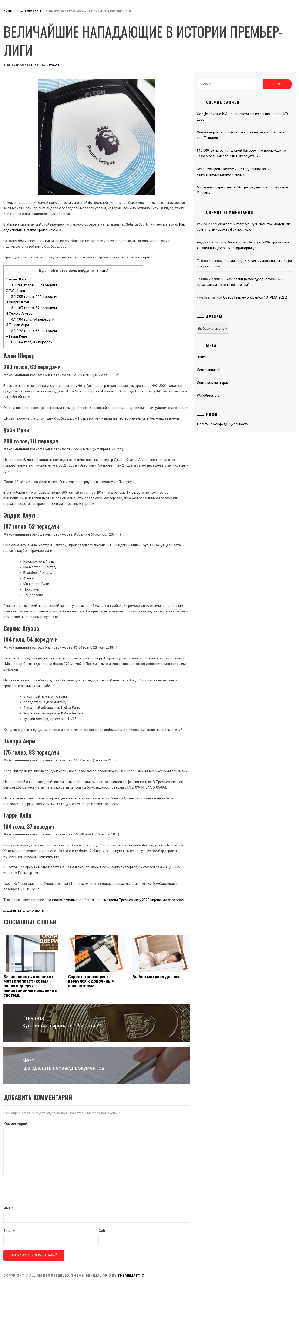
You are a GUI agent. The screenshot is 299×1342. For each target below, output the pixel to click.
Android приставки (35, 78)
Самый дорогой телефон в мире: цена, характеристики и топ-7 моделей (252, 135)
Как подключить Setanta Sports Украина (146, 236)
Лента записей (233, 398)
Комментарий (85, 1181)
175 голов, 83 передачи (104, 342)
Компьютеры (29, 139)
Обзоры (32, 50)
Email (79, 1288)
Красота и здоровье (35, 191)
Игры (22, 119)
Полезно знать (30, 180)
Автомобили (28, 88)
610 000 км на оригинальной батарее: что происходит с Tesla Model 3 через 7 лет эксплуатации (254, 156)
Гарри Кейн (86, 347)
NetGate (122, 65)
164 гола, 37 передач (101, 353)
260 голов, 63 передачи (104, 296)
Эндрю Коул (87, 313)
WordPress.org (232, 423)
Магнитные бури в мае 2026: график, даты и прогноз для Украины (256, 196)
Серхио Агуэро (89, 324)
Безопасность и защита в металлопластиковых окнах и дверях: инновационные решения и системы (95, 1049)
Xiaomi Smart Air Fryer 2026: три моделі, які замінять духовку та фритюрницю (256, 235)
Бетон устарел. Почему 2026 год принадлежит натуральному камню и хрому (256, 177)
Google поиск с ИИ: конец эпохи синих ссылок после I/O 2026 (252, 117)
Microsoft (26, 150)
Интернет (25, 129)
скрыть (154, 282)
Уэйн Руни (85, 302)
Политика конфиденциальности (247, 452)
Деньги (23, 109)
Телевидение (28, 160)
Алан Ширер (87, 290)
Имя (78, 1265)
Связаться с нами (33, 201)
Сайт (151, 1288)
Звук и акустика (32, 99)
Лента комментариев (238, 410)
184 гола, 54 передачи (102, 330)
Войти (226, 385)
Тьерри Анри (87, 336)
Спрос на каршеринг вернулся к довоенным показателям (143, 1045)
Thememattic (200, 1332)
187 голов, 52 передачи (104, 319)
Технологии (28, 170)
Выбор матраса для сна (192, 1040)
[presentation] (108, 1248)
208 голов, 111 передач (104, 308)
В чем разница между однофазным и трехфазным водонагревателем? (252, 301)
